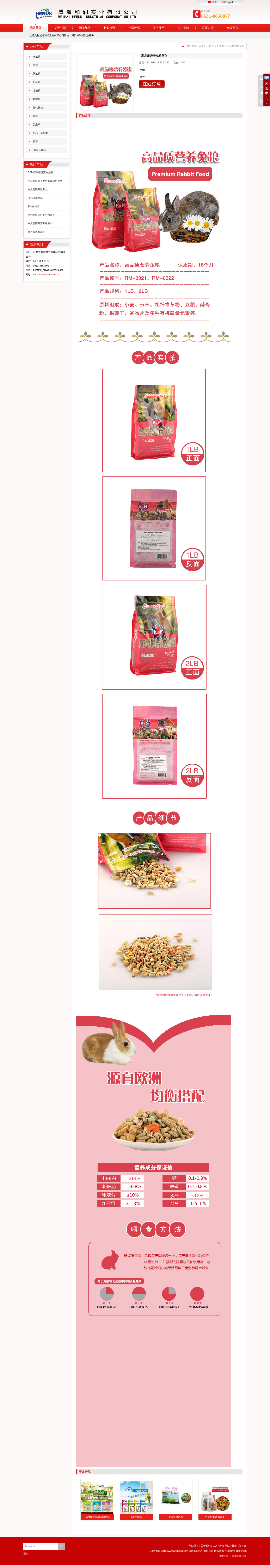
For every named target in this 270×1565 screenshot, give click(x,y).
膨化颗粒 (38, 107)
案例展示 (158, 27)
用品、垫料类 (40, 133)
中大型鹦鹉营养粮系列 (40, 223)
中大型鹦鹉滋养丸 (38, 189)
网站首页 (35, 27)
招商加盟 (85, 27)
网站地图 (230, 1545)
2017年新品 (39, 150)
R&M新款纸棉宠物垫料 (40, 172)
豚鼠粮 (36, 73)
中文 (212, 2)
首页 (201, 46)
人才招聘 (183, 27)
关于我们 (206, 1545)
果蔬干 (36, 116)
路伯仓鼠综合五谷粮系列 (41, 214)
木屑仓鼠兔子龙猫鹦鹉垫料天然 (45, 180)
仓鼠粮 (36, 56)
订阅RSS (242, 1545)
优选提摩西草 (35, 197)
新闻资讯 (109, 27)
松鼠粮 (36, 82)
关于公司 (60, 27)
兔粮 (35, 65)
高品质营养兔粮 (235, 46)
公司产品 (134, 27)
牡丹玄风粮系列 (36, 231)
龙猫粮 (36, 90)
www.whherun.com (177, 1550)
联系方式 (208, 27)
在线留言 (232, 27)
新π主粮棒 (33, 206)
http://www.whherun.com (46, 274)
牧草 (35, 141)
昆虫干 (36, 124)
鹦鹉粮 (36, 99)
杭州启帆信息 (239, 1556)
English (228, 2)
